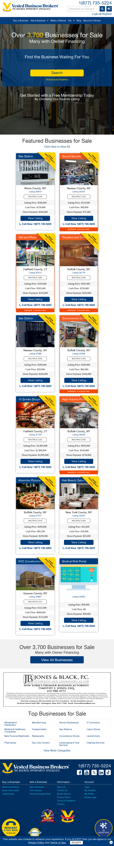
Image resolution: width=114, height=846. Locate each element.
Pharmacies (10, 742)
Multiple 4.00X (35, 359)
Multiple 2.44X (79, 359)
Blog (79, 20)
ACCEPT (76, 842)
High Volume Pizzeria (75, 399)
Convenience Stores (69, 736)
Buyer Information (10, 790)
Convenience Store (74, 318)
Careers (61, 804)
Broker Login (90, 797)
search (57, 73)
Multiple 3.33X (35, 197)
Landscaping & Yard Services (69, 743)
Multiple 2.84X (79, 440)
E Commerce (93, 722)
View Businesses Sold (40, 794)
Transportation (39, 729)
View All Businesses (57, 660)
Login (95, 13)
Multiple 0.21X (35, 602)
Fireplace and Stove (74, 237)
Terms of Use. (58, 842)
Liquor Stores (93, 729)
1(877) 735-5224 (95, 3)
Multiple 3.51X (35, 521)
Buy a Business (20, 20)
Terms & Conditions (66, 800)
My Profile (89, 794)
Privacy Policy (63, 797)
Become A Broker (92, 20)
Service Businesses (69, 722)
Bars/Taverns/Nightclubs (16, 736)
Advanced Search (57, 79)
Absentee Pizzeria (29, 480)
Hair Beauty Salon (73, 480)
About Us (61, 787)
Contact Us (62, 790)
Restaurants (38, 736)
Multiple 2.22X (35, 440)
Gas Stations (65, 729)
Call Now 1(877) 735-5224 (35, 223)
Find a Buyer (36, 790)
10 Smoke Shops (29, 399)
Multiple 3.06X (79, 521)
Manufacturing (39, 722)
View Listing (35, 218)
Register (107, 13)
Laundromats (93, 736)
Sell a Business (38, 20)
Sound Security (71, 156)
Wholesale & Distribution (10, 723)
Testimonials (8, 794)
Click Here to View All (57, 146)
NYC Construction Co (32, 561)
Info (70, 20)
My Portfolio (90, 790)
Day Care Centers (41, 742)
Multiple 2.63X (79, 278)
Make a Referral (58, 20)
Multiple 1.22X (79, 197)
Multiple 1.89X (35, 278)
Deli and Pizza (27, 237)
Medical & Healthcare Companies (14, 730)
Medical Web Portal (74, 561)
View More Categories (57, 750)
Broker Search (64, 794)
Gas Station (25, 156)
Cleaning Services (95, 742)
